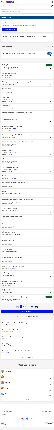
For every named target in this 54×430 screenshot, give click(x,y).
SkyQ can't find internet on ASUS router (14, 290)
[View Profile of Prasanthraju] (15, 75)
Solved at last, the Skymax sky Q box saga (14, 297)
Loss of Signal (6, 344)
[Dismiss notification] (52, 6)
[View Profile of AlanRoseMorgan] (16, 299)
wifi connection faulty (8, 232)
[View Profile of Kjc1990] (15, 128)
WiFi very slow (6, 89)
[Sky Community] (9, 2)
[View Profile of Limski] (14, 268)
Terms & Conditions (48, 410)
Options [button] (48, 46)
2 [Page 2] (23, 307)
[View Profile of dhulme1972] (7, 345)
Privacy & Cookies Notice (6, 411)
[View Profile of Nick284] (15, 144)
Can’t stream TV (7, 106)
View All (27, 399)
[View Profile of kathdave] (15, 161)
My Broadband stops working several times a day (17, 112)
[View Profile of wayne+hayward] (16, 193)
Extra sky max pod (7, 159)
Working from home (8, 65)
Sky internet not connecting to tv (12, 216)
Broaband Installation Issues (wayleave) (14, 337)
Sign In (52, 2)
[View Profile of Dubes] (14, 178)
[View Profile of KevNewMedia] (16, 55)
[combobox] (24, 11)
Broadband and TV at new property (12, 257)
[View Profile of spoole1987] (15, 67)
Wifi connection (7, 249)
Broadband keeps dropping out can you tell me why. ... (18, 199)
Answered (49, 64)
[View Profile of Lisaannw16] (15, 169)
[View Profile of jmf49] (14, 283)
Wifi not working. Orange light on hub (13, 182)
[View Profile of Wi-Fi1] (14, 210)
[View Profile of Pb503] (14, 185)
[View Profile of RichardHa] (15, 137)
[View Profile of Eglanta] (14, 225)
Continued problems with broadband (13, 266)
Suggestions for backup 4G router (12, 281)
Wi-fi (3, 223)
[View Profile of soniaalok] (15, 121)
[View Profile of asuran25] (6, 352)
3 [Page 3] (25, 307)
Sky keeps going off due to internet (13, 330)
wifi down (5, 191)
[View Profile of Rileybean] (15, 115)
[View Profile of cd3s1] (5, 338)
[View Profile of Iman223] (14, 91)
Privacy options (4, 410)
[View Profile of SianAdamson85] (8, 331)
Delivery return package (9, 73)
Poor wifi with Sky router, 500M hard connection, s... (18, 135)
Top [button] (28, 407)
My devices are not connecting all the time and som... (18, 142)
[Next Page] (36, 306)
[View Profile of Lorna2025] (14, 251)
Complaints (3, 413)
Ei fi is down (5, 97)
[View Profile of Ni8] (14, 99)
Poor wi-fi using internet (9, 208)
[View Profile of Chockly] (14, 84)
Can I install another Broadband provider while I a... (17, 351)
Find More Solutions (27, 357)
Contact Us (50, 413)
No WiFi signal (6, 273)
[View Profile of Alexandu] (15, 152)
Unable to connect (7, 150)
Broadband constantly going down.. (13, 126)
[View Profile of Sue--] (14, 275)
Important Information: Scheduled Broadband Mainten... (19, 53)
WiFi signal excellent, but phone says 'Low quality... (17, 82)
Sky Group (3, 414)
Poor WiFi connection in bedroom (12, 176)
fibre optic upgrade (8, 240)
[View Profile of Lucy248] (14, 260)
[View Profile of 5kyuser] (14, 292)
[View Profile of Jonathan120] (16, 108)
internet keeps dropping (9, 119)
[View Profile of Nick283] (14, 219)
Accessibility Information (47, 411)
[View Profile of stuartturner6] (16, 242)
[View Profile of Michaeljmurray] (16, 202)
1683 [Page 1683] (32, 307)
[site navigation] (1, 2)
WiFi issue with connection (10, 167)
